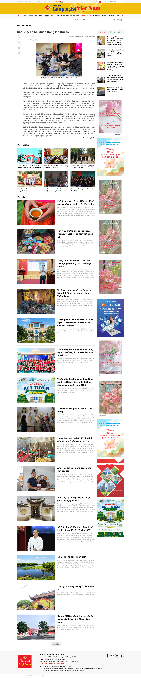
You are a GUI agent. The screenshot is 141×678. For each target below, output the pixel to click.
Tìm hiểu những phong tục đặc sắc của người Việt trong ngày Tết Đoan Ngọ (75, 233)
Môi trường (96, 16)
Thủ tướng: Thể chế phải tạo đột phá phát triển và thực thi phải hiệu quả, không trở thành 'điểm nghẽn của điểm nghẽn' (115, 40)
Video (118, 16)
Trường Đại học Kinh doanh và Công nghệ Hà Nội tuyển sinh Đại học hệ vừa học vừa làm (75, 322)
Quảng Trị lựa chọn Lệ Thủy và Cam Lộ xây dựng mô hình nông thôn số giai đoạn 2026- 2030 (115, 78)
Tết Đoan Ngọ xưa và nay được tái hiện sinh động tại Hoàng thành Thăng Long (74, 293)
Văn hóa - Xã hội (86, 16)
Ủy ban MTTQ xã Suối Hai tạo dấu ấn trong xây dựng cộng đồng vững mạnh (75, 619)
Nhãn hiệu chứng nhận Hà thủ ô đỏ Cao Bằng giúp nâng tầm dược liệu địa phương (115, 53)
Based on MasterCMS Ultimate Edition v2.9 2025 (31, 676)
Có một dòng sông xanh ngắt (71, 556)
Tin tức (23, 16)
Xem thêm (56, 644)
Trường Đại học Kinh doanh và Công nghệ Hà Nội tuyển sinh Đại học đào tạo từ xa (75, 352)
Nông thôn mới (48, 16)
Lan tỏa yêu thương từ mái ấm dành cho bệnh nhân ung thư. (55, 190)
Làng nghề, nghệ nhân (35, 16)
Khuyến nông (74, 16)
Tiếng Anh (100, 1)
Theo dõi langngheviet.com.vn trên (77, 36)
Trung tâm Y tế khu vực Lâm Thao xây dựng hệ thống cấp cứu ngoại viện (74, 263)
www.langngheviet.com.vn (94, 668)
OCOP (57, 16)
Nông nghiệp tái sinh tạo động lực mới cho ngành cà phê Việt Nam (115, 89)
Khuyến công (64, 16)
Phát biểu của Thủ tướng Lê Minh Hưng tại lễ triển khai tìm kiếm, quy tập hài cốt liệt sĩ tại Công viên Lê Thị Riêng (115, 66)
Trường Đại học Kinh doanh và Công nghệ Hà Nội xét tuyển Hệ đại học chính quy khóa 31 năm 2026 (75, 382)
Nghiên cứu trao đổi (108, 16)
